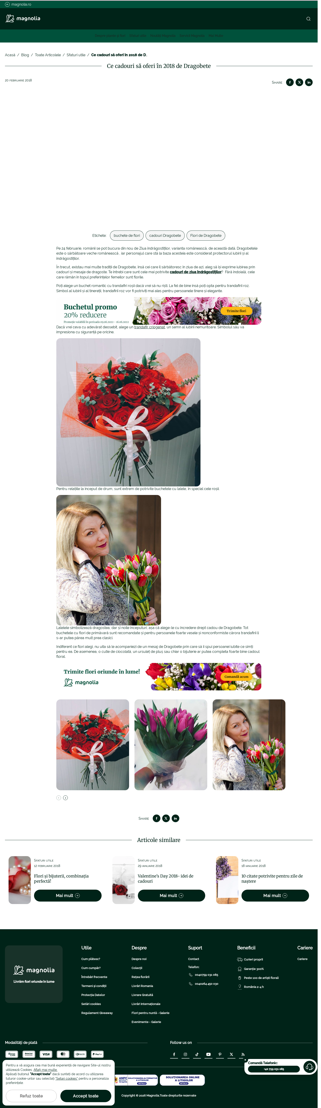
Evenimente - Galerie (146, 1022)
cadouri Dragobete (165, 235)
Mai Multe (216, 36)
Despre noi (139, 959)
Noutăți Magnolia (162, 36)
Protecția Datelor (93, 995)
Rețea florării (140, 977)
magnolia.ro (18, 4)
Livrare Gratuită (142, 995)
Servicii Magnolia (192, 36)
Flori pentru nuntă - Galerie (150, 1013)
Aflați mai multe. (45, 1070)
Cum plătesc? (90, 959)
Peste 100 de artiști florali (258, 978)
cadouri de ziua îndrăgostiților (195, 272)
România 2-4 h (250, 987)
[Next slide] (65, 797)
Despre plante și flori (110, 36)
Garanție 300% (250, 969)
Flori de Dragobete (205, 235)
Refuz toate (31, 1096)
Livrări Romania (142, 986)
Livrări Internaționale (146, 1004)
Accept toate (85, 1096)
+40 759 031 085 (274, 1069)
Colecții (137, 968)
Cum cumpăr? (90, 968)
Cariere (302, 959)
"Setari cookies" (66, 1078)
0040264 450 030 (203, 984)
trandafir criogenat (149, 327)
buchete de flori (127, 235)
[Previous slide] (58, 797)
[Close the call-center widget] (245, 1060)
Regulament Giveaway (97, 1013)
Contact (193, 959)
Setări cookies (91, 1004)
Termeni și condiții (93, 986)
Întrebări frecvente (94, 977)
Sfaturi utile (137, 36)
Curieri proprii (250, 960)
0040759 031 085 (203, 975)
